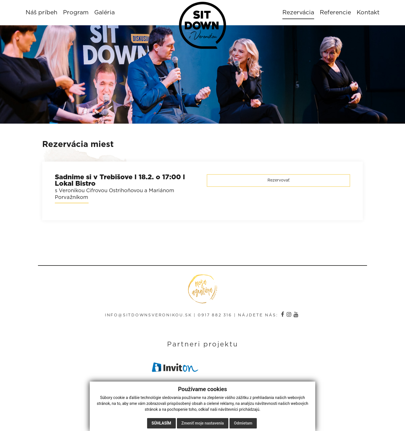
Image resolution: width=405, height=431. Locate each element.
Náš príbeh (44, 13)
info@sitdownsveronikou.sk (148, 317)
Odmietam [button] (243, 423)
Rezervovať (278, 182)
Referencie (332, 13)
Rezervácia (296, 13)
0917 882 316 (215, 317)
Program (78, 13)
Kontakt (365, 13)
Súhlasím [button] (161, 423)
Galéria (107, 13)
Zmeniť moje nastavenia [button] (202, 423)
